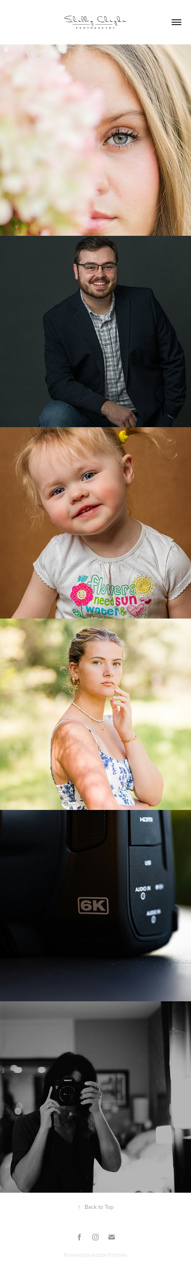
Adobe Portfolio (109, 1255)
